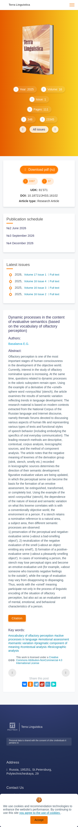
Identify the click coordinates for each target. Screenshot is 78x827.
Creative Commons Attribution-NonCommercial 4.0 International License (39, 660)
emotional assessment (54, 639)
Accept (39, 820)
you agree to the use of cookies (40, 812)
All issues (39, 129)
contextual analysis (34, 647)
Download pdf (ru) (39, 169)
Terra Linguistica (19, 4)
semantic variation (21, 643)
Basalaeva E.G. (18, 343)
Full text (53, 274)
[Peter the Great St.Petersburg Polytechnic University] (12, 730)
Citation (17, 618)
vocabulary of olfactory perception (31, 635)
